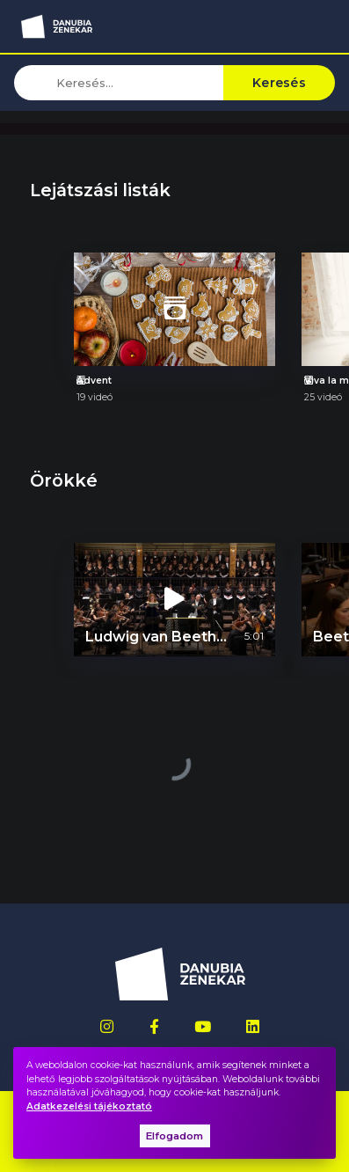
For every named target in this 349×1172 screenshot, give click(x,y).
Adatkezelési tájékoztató (89, 1106)
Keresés (279, 83)
